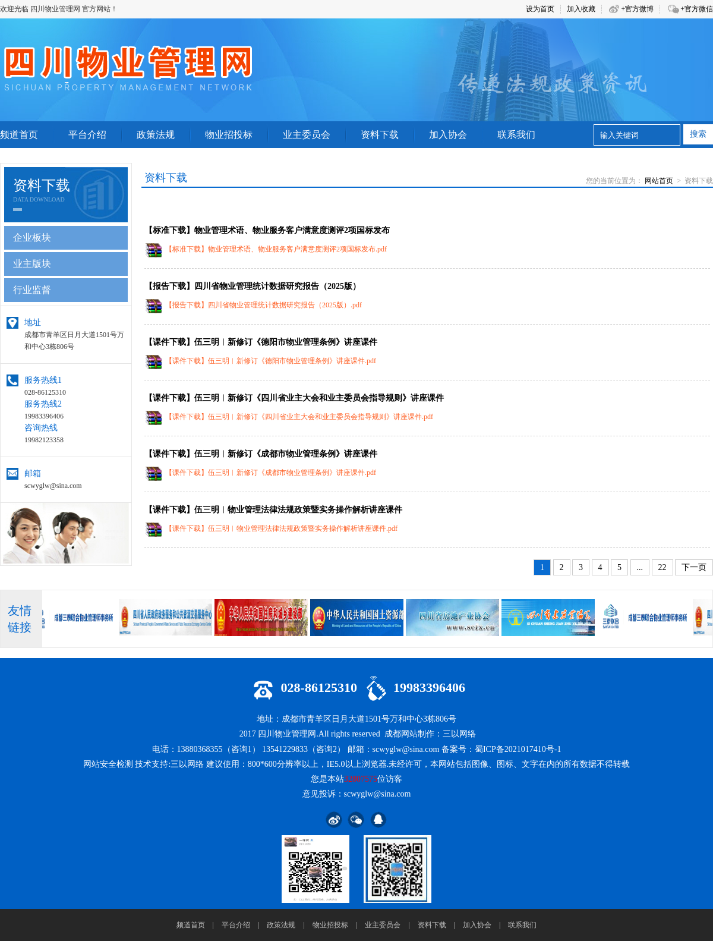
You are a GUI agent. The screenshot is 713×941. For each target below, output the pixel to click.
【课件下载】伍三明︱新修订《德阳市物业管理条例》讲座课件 (260, 342)
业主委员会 (382, 925)
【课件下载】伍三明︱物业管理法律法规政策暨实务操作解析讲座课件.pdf (281, 528)
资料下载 (432, 925)
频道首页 (190, 925)
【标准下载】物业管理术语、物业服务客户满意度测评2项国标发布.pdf (276, 249)
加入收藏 (581, 9)
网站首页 (659, 181)
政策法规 (281, 925)
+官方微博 (637, 9)
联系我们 (522, 925)
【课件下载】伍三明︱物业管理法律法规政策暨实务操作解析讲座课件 (273, 509)
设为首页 (540, 9)
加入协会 (477, 925)
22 (662, 567)
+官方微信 (696, 9)
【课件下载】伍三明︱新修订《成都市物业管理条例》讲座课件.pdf (270, 472)
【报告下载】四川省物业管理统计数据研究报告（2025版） (252, 286)
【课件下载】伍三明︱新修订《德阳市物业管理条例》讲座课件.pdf (270, 361)
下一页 (694, 567)
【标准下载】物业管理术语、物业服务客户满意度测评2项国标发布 (267, 230)
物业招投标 (330, 925)
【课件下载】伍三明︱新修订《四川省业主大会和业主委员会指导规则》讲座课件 (294, 398)
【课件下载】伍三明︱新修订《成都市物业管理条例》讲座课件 (260, 453)
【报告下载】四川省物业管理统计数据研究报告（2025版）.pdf (263, 305)
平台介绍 (236, 925)
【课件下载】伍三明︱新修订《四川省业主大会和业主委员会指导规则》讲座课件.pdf (299, 417)
